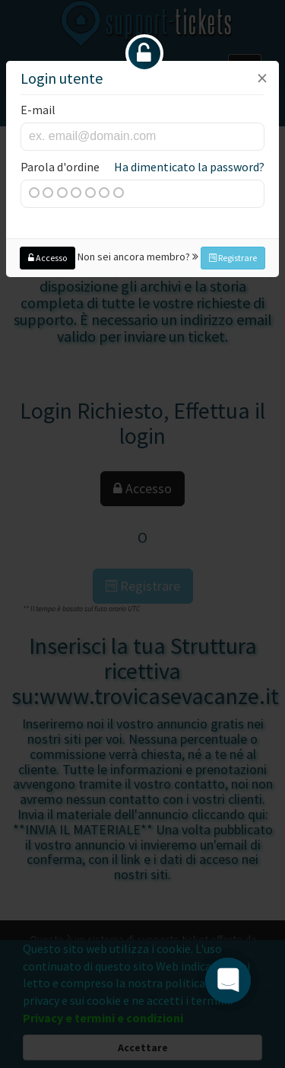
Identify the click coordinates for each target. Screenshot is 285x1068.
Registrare (233, 257)
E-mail (38, 109)
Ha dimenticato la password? (189, 166)
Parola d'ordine (142, 167)
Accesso (47, 257)
